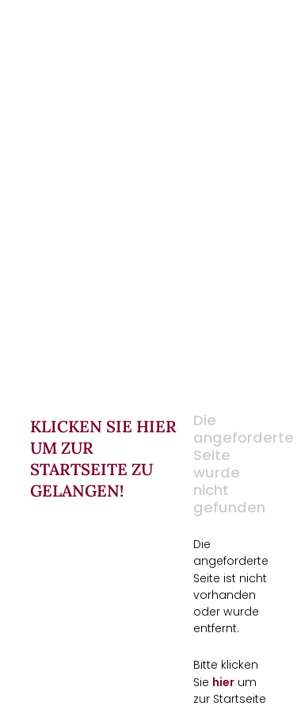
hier (223, 681)
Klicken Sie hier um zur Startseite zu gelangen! (103, 458)
